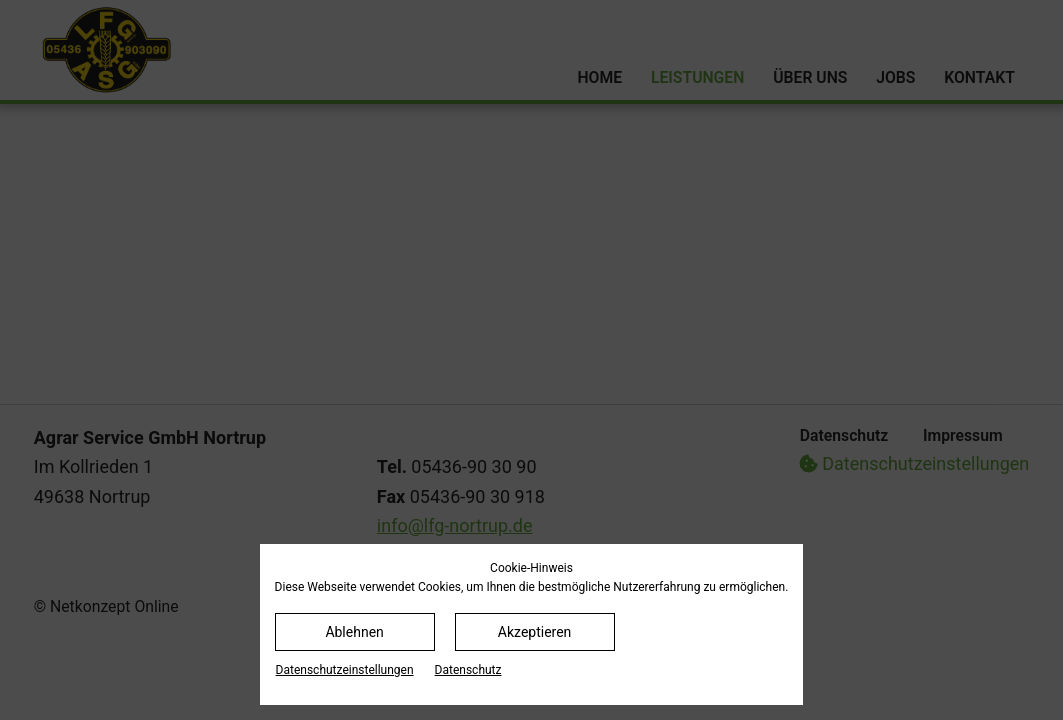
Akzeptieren (535, 632)
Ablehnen (354, 632)
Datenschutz (468, 670)
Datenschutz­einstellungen (345, 670)
